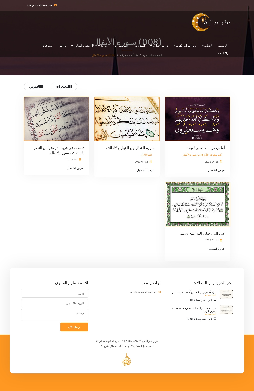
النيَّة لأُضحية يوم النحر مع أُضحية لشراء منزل (194, 294)
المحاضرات (121, 45)
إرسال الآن (74, 327)
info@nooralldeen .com (39, 5)
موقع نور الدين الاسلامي (144, 340)
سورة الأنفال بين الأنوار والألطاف (130, 148)
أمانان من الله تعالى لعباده (205, 148)
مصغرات (64, 86)
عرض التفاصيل (216, 170)
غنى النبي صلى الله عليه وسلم (202, 233)
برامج (103, 45)
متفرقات (47, 45)
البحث (222, 53)
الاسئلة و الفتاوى (83, 45)
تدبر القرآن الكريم (186, 45)
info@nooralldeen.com (143, 291)
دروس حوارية (160, 45)
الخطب (208, 45)
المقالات (140, 45)
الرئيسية (223, 45)
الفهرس (36, 86)
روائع (63, 45)
